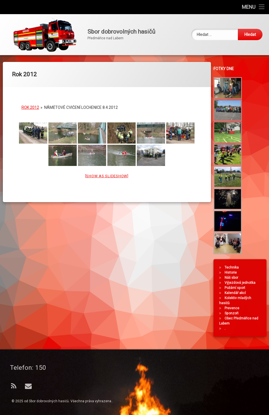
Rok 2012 (30, 103)
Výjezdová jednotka (241, 283)
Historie (232, 272)
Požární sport (236, 288)
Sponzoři (233, 313)
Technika (233, 267)
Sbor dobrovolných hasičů (49, 401)
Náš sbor (233, 278)
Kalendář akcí (236, 293)
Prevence (233, 308)
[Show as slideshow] (107, 172)
